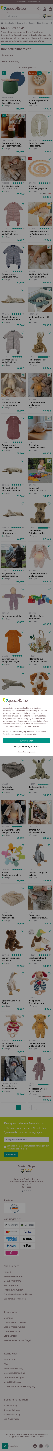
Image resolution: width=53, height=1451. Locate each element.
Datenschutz (22, 752)
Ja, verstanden (26, 740)
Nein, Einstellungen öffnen (26, 746)
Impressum (31, 752)
